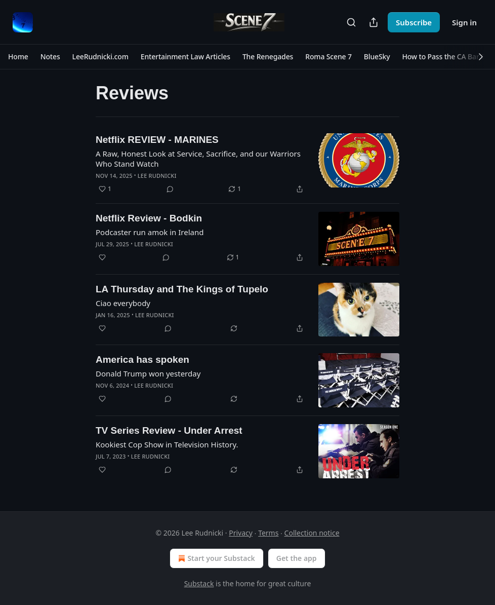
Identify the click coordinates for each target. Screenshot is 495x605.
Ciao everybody (123, 303)
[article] (247, 164)
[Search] (351, 22)
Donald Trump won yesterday (148, 373)
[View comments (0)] (170, 189)
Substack (199, 583)
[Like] (102, 257)
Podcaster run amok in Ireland (149, 232)
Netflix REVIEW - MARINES (157, 139)
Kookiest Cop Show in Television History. (167, 444)
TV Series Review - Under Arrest (169, 430)
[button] (18, 57)
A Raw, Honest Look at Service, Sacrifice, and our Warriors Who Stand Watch (198, 158)
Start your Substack (215, 558)
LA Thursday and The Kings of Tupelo (182, 289)
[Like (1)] (105, 189)
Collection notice (312, 533)
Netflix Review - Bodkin (149, 218)
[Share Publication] (373, 22)
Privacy (241, 533)
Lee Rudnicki (157, 175)
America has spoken (142, 359)
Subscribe (414, 22)
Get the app (296, 558)
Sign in (464, 22)
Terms (268, 533)
